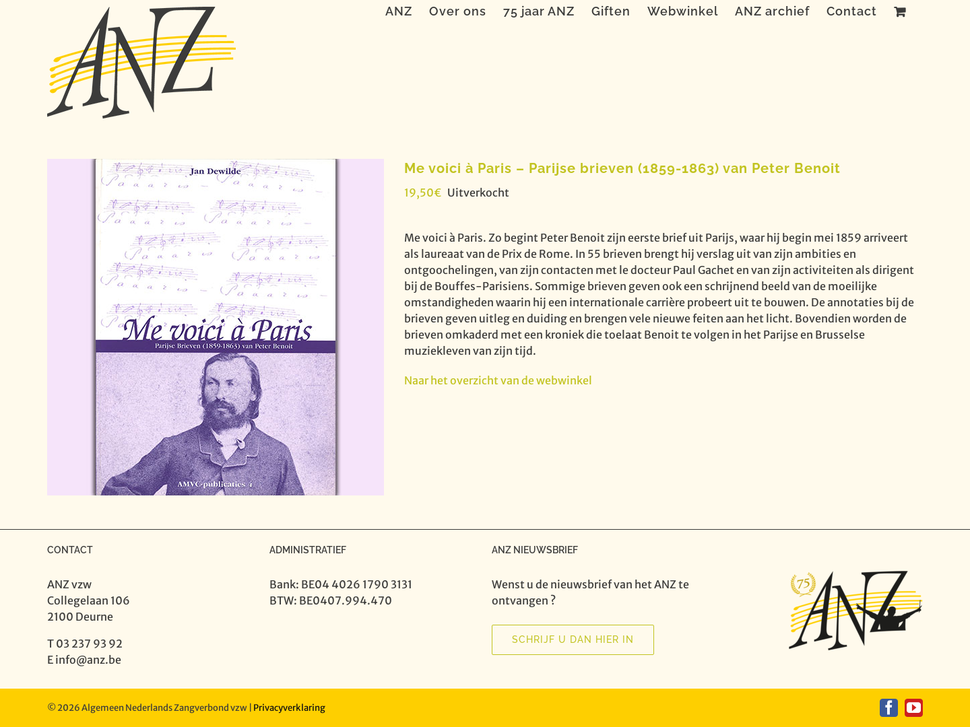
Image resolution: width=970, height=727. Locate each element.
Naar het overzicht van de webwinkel (498, 380)
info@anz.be (88, 659)
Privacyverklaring (289, 708)
